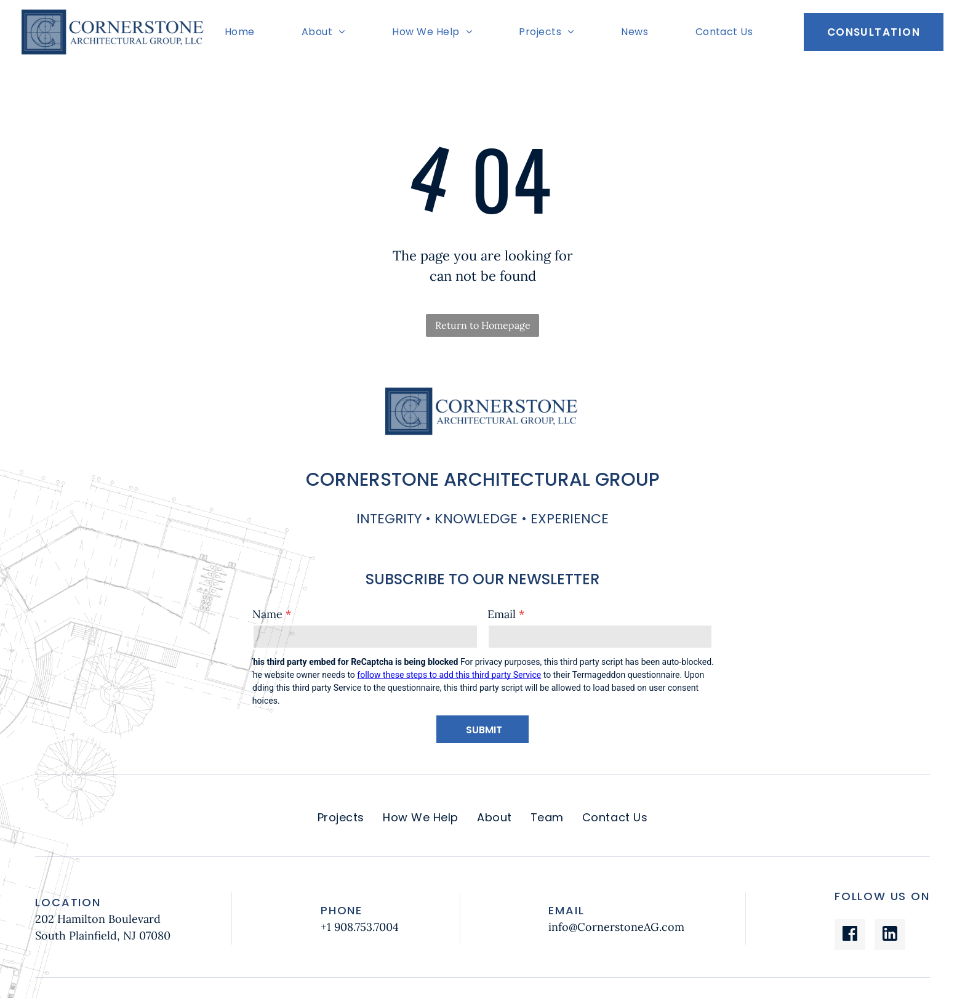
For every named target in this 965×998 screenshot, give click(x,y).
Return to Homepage (483, 325)
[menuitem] (243, 32)
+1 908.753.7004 (360, 927)
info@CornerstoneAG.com (616, 927)
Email (501, 614)
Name (267, 614)
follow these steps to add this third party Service (449, 675)
